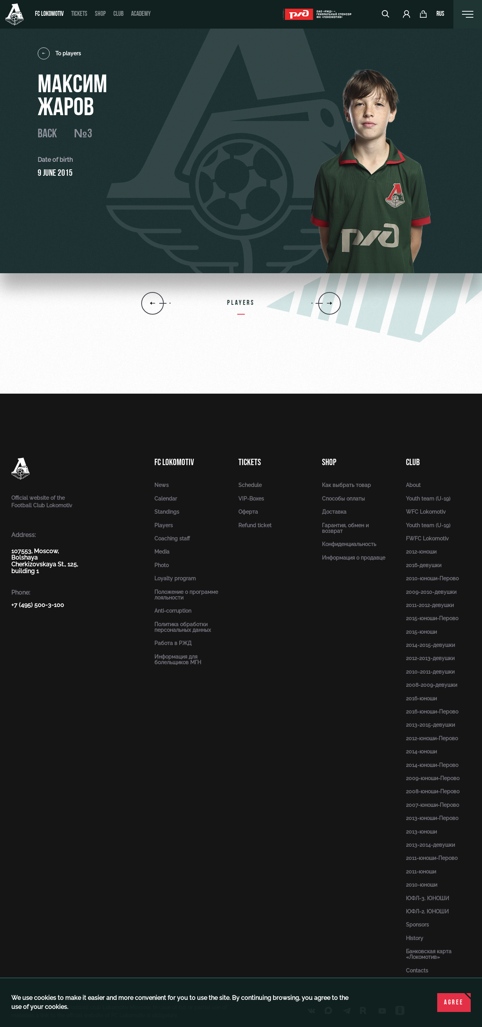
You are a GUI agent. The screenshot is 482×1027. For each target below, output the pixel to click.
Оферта (248, 512)
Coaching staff (172, 539)
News (161, 485)
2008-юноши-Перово (432, 791)
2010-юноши (421, 885)
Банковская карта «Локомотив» (428, 954)
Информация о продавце (353, 558)
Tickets (79, 14)
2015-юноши (421, 632)
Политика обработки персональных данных (182, 627)
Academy (141, 14)
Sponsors (417, 925)
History (414, 938)
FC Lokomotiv (49, 14)
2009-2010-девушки (431, 592)
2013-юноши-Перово (432, 818)
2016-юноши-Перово (432, 712)
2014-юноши (421, 752)
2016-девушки (423, 565)
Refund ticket (255, 525)
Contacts (417, 971)
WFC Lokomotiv (426, 512)
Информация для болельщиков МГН (177, 659)
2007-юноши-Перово (432, 805)
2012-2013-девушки (430, 658)
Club (118, 14)
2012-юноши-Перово (432, 738)
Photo (161, 565)
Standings (166, 512)
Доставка (334, 512)
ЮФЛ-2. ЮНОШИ (427, 911)
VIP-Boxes (251, 499)
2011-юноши (421, 872)
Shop (100, 14)
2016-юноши (421, 698)
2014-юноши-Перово (432, 765)
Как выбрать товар (346, 485)
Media (161, 552)
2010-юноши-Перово (432, 578)
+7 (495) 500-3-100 (37, 605)
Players (163, 525)
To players (59, 53)
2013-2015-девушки (430, 725)
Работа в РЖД (173, 643)
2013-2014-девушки (430, 845)
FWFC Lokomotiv (427, 539)
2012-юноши (421, 552)
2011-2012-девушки (430, 605)
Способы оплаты (343, 499)
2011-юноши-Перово (432, 858)
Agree (454, 1002)
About (413, 485)
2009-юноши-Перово (432, 778)
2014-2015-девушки (430, 645)
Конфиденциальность (349, 544)
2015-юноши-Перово (432, 618)
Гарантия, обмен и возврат (345, 528)
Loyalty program (175, 578)
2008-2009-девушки (431, 685)
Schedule (250, 485)
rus (440, 14)
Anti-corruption (172, 611)
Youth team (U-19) (428, 499)
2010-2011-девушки (430, 672)
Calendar (165, 499)
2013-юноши (421, 832)
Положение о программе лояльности (186, 595)
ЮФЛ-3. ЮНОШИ (427, 898)
